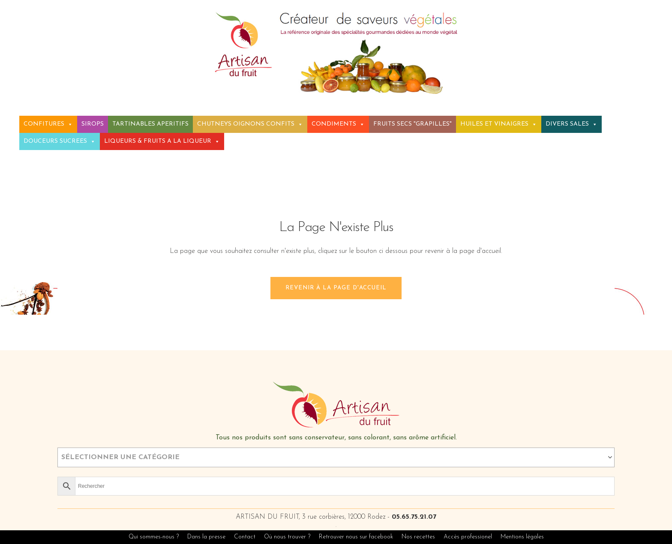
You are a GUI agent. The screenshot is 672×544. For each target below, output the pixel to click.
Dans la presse (206, 537)
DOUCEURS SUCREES (60, 141)
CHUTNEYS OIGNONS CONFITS (250, 124)
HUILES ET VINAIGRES (498, 124)
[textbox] (336, 457)
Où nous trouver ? (287, 537)
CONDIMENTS (338, 124)
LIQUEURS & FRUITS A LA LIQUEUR (162, 141)
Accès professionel (468, 537)
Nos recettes (419, 537)
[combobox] (336, 457)
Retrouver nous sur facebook (357, 537)
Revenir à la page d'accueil (336, 288)
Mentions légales (522, 537)
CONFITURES (48, 124)
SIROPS (92, 124)
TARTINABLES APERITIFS (150, 124)
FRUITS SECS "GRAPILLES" (412, 124)
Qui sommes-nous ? (154, 537)
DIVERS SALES (571, 124)
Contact (244, 537)
